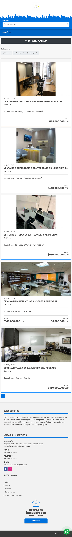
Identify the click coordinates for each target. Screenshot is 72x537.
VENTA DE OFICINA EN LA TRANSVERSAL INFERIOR (31, 235)
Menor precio (19, 53)
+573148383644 (10, 452)
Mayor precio (32, 53)
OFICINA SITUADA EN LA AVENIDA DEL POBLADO (30, 368)
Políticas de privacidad (13, 495)
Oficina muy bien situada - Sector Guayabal (30, 301)
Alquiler (8, 489)
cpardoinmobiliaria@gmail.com (15, 465)
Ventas (7, 485)
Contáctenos (10, 492)
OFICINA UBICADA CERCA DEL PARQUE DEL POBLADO (33, 101)
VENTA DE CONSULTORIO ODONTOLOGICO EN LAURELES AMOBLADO (36, 168)
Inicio (7, 482)
